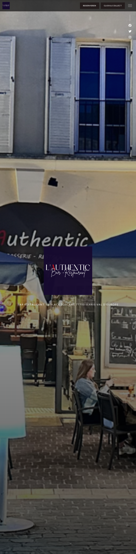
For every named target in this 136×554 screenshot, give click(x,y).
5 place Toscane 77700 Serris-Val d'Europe (83, 303)
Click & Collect (113, 6)
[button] (130, 5)
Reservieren (89, 6)
